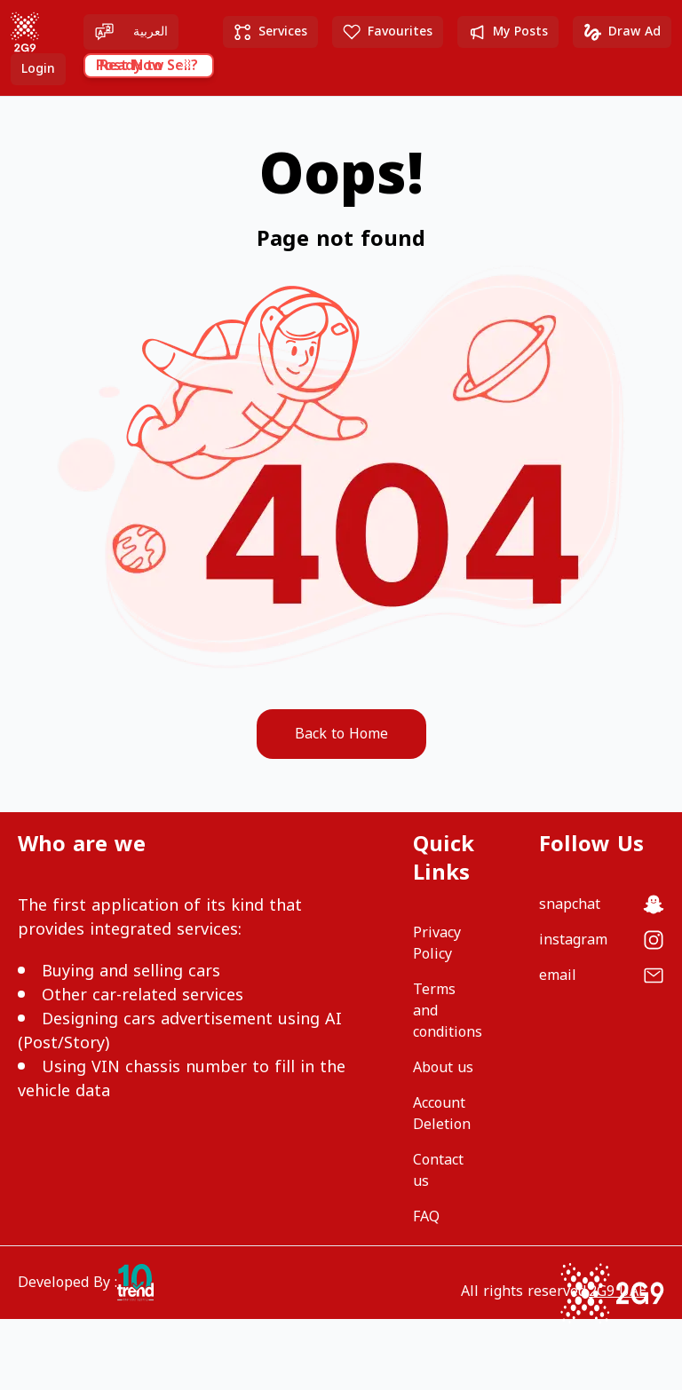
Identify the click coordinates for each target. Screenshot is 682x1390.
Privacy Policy (437, 943)
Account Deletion (442, 1114)
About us (443, 1067)
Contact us (438, 1170)
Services (270, 31)
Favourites (387, 31)
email (557, 975)
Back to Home (341, 733)
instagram (573, 940)
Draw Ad (622, 31)
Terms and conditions (447, 1011)
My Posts (508, 31)
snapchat (569, 904)
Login (38, 69)
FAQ (426, 1217)
